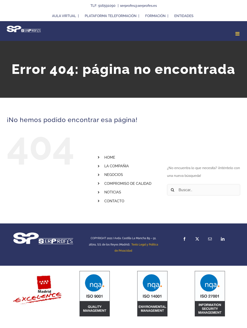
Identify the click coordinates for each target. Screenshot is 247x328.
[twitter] (197, 239)
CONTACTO (114, 201)
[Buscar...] (203, 189)
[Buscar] (172, 189)
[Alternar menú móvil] (237, 33)
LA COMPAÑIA (116, 166)
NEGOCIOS (113, 175)
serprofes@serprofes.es (138, 6)
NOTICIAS (112, 192)
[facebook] (184, 239)
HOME (109, 157)
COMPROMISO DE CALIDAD (127, 183)
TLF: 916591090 (103, 6)
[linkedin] (223, 239)
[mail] (210, 239)
